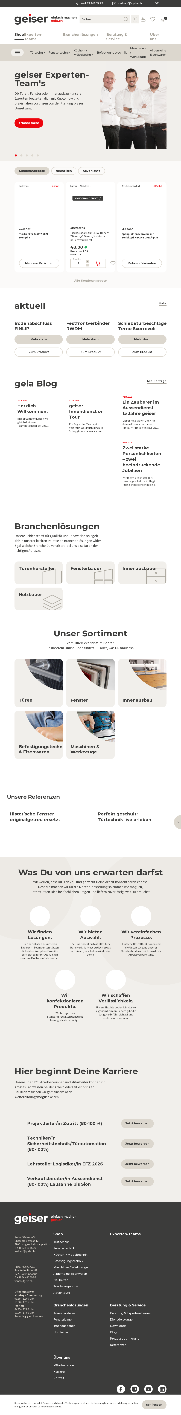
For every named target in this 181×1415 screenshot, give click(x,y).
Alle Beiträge (157, 381)
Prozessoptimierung (124, 1338)
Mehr (163, 304)
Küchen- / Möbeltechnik (83, 54)
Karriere (59, 1371)
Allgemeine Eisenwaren (158, 54)
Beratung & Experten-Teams (130, 1313)
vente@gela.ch (23, 1281)
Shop (19, 36)
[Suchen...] (105, 19)
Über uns (154, 36)
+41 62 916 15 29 (89, 3)
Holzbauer (60, 1332)
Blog (113, 1332)
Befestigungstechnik (112, 54)
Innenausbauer (64, 1326)
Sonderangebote (32, 171)
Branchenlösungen (80, 34)
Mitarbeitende (63, 1365)
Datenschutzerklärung (49, 1406)
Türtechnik (37, 54)
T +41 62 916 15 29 (25, 1248)
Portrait (58, 1378)
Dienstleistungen (122, 1319)
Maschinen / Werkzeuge (70, 1267)
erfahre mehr (29, 123)
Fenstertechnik (59, 54)
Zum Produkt (39, 352)
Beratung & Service (116, 36)
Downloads (118, 1326)
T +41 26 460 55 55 (25, 1277)
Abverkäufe (91, 171)
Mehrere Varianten (39, 263)
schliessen (154, 1404)
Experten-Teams (33, 36)
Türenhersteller (64, 1313)
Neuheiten (64, 171)
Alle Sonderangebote (90, 281)
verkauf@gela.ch (127, 3)
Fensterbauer (63, 1319)
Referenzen (118, 1345)
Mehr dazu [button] (39, 339)
